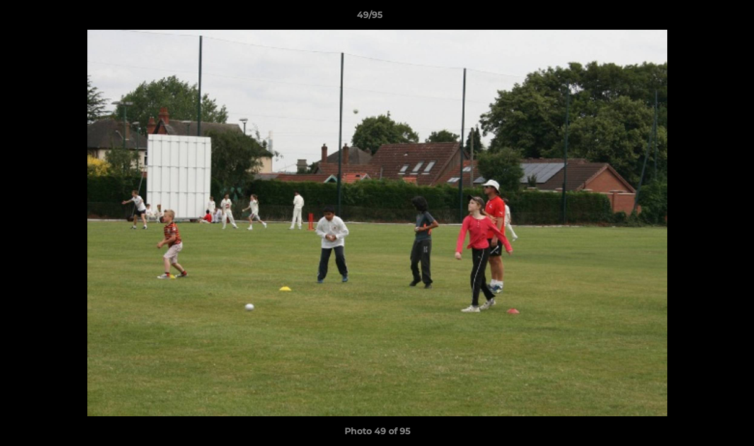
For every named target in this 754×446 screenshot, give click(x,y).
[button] (702, 18)
